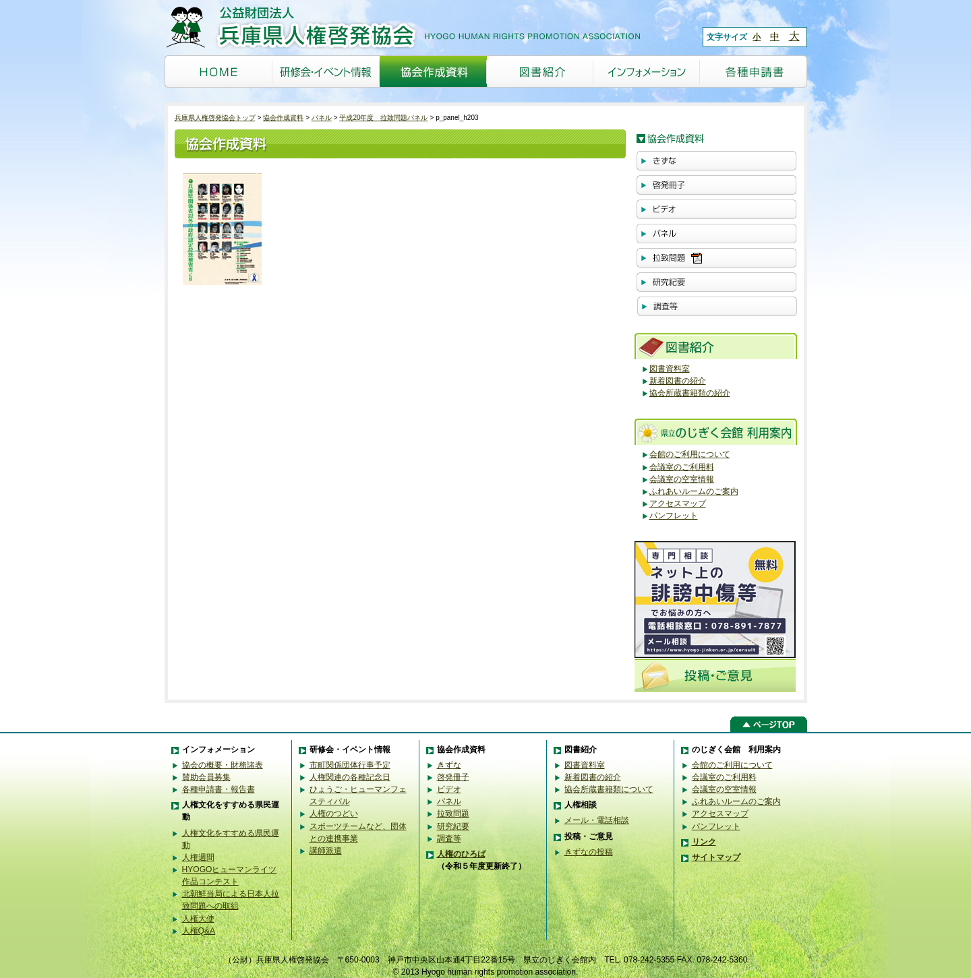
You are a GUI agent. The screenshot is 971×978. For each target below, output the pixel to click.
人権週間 (198, 857)
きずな (449, 765)
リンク (704, 842)
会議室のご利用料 (681, 467)
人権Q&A (199, 931)
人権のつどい (334, 813)
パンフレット (673, 515)
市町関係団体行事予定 (350, 765)
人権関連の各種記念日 (350, 777)
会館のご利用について (689, 454)
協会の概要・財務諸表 (222, 765)
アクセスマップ (677, 503)
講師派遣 (326, 850)
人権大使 (198, 918)
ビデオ (449, 789)
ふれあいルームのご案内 (693, 491)
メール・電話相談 (596, 820)
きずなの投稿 (588, 852)
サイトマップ (716, 857)
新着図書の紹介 (677, 381)
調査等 (449, 838)
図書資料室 (669, 368)
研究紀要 (453, 826)
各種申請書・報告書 (218, 789)
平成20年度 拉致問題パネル (383, 117)
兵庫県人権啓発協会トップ (215, 117)
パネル (322, 117)
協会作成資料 (283, 117)
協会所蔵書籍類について (608, 789)
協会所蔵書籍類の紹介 (689, 393)
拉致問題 (453, 813)
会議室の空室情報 (681, 479)
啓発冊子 (453, 777)
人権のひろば (461, 854)
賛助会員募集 (206, 777)
